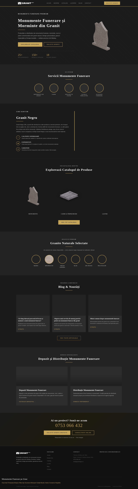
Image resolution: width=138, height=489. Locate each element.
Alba (20, 483)
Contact (88, 3)
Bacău (43, 483)
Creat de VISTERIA (117, 486)
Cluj (3, 483)
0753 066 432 (69, 425)
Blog (80, 3)
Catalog (65, 3)
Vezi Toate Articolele (69, 338)
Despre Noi (50, 458)
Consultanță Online (83, 432)
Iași (23, 483)
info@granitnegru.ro (78, 461)
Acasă (49, 3)
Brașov (16, 483)
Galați (38, 483)
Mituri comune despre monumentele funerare (104, 318)
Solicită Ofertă (112, 3)
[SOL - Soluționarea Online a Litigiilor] (108, 462)
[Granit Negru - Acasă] (29, 453)
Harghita (57, 483)
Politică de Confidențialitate (104, 486)
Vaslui (47, 483)
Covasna (52, 483)
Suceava (27, 483)
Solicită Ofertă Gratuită (57, 432)
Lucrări (73, 3)
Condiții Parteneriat (81, 401)
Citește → (22, 329)
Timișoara (11, 483)
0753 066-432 (76, 459)
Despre (56, 3)
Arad (5, 483)
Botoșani (33, 483)
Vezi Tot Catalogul (69, 222)
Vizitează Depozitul (26, 401)
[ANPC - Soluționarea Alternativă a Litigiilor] (108, 456)
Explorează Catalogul (30, 44)
